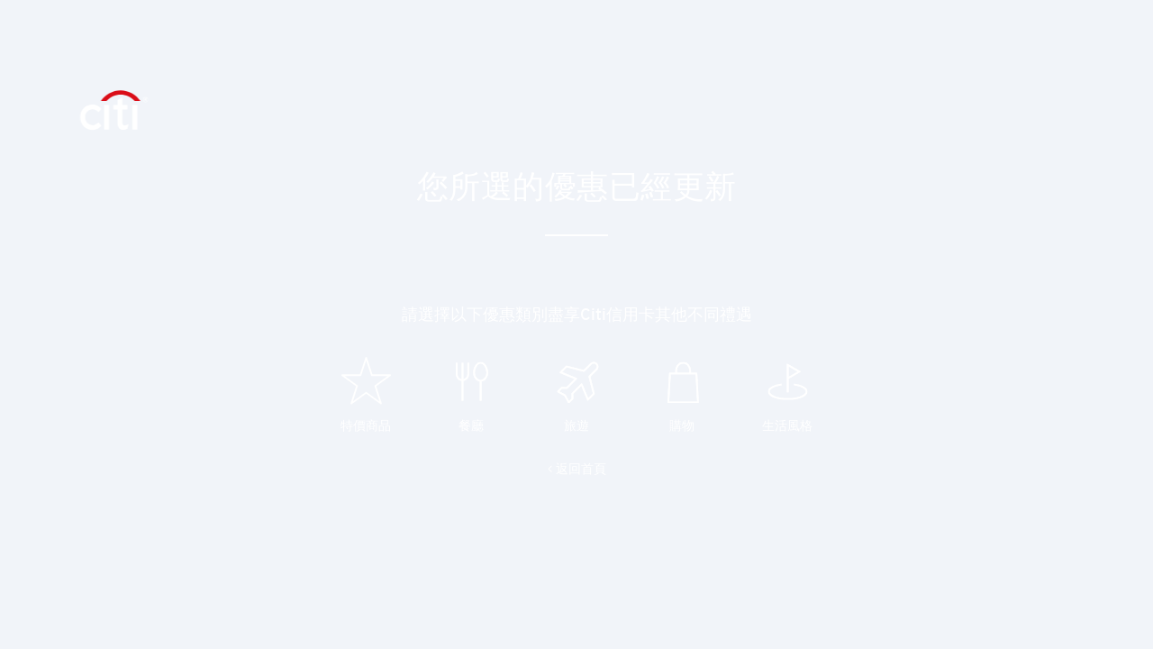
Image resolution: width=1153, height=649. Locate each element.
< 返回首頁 (577, 469)
